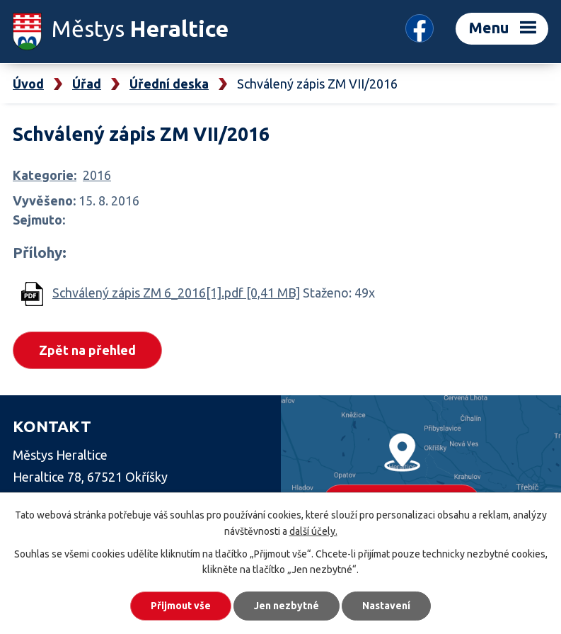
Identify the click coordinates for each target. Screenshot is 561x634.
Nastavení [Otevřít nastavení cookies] (386, 605)
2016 (97, 175)
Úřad (86, 84)
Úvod (28, 84)
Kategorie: (44, 175)
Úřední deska (169, 84)
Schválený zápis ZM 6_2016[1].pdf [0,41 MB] (176, 292)
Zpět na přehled (87, 350)
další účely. (313, 531)
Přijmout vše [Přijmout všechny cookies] (181, 605)
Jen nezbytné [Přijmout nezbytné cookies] (286, 605)
